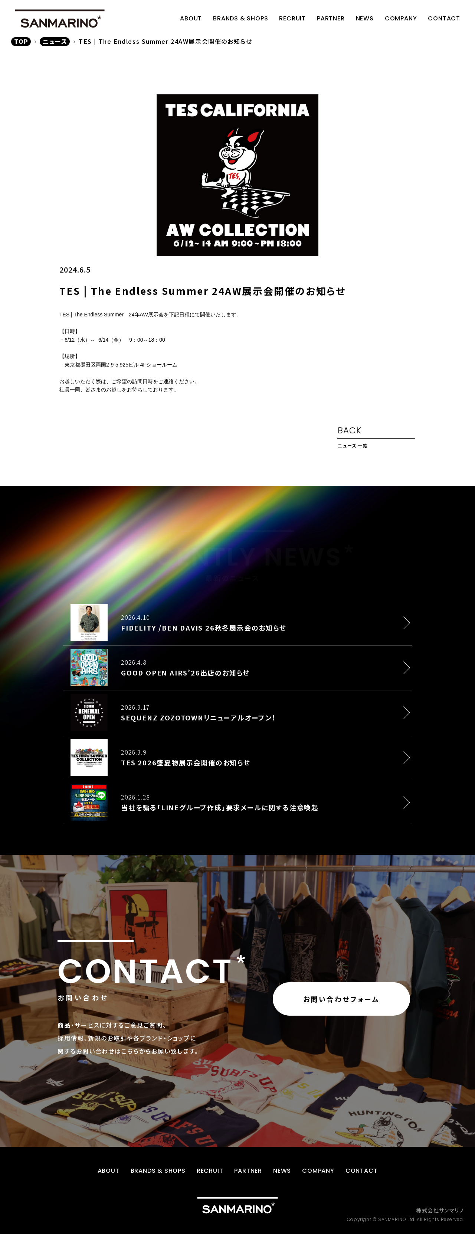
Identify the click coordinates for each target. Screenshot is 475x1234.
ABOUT (191, 18)
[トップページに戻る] (237, 1205)
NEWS (365, 18)
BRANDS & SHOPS (240, 18)
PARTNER (331, 18)
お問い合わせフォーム (341, 999)
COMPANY (401, 18)
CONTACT (444, 18)
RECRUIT (292, 18)
